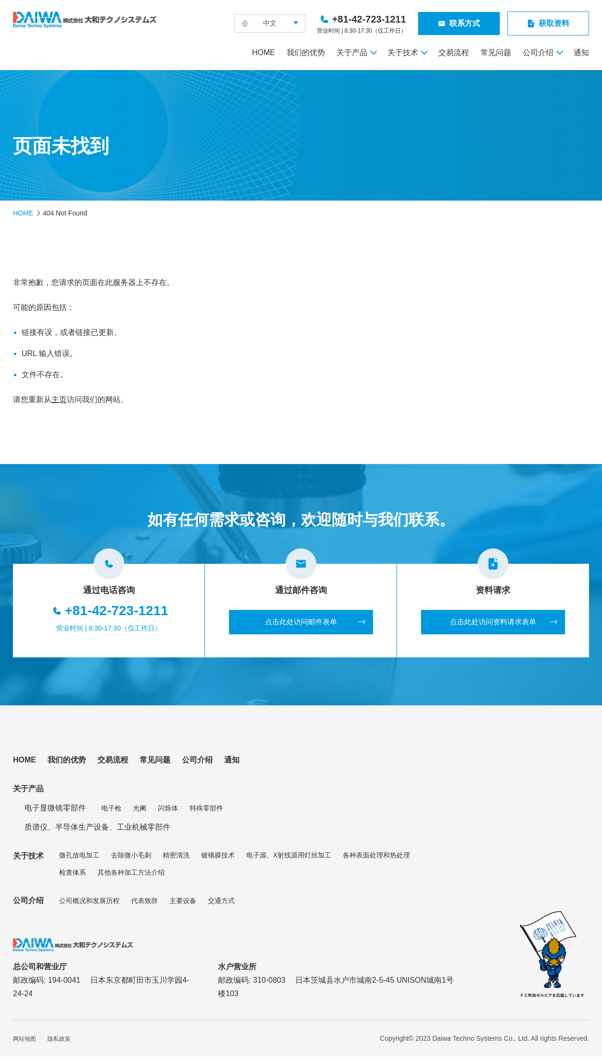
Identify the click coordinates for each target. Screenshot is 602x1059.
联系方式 (464, 23)
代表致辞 (144, 902)
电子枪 (111, 810)
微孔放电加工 (79, 857)
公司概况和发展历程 (89, 902)
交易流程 (453, 52)
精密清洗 (176, 857)
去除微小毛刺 (131, 857)
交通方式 (221, 902)
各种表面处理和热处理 (376, 857)
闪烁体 (168, 810)
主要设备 (182, 902)
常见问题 (496, 52)
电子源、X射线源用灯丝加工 (288, 857)
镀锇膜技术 (218, 857)
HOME (263, 52)
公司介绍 (538, 52)
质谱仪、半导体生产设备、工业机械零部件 (97, 829)
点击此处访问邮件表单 (301, 623)
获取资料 (554, 23)
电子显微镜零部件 (55, 810)
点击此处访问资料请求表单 (493, 623)
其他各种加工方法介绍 (131, 875)
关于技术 (402, 52)
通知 (581, 52)
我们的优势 (306, 52)
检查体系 (72, 875)
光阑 (139, 810)
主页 (59, 399)
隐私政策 (59, 1041)
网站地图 (24, 1041)
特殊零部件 (206, 810)
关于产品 (352, 52)
